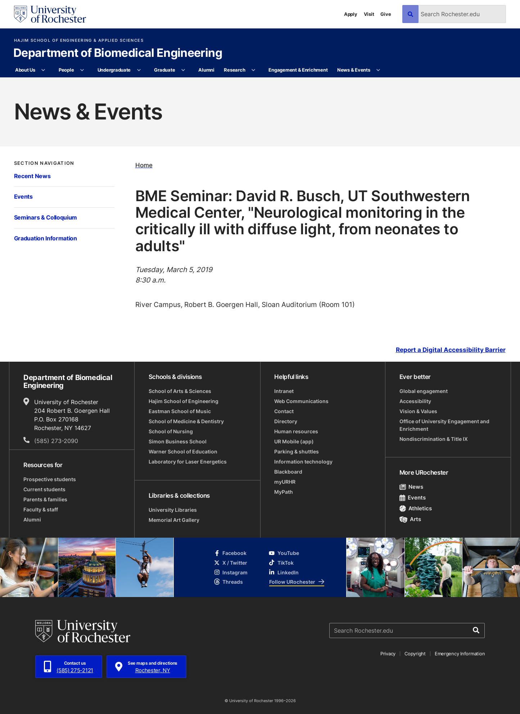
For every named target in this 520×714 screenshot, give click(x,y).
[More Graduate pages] (183, 70)
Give (385, 14)
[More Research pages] (253, 70)
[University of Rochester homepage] (50, 14)
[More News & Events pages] (378, 70)
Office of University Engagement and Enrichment (444, 425)
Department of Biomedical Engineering (117, 53)
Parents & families (45, 499)
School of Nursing (171, 431)
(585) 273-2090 (56, 441)
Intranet (284, 391)
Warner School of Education (183, 451)
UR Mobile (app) (294, 441)
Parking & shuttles (296, 451)
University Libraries (173, 509)
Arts (410, 519)
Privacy (387, 653)
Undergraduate (114, 70)
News (411, 487)
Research (234, 70)
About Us (25, 70)
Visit (369, 14)
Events (23, 196)
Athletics (415, 508)
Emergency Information (460, 653)
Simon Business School (178, 441)
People (66, 70)
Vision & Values (418, 411)
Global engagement (423, 391)
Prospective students (49, 479)
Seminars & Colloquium (45, 217)
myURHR (284, 481)
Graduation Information (45, 238)
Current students (44, 489)
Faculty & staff (40, 509)
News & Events (353, 70)
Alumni (206, 70)
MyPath (283, 491)
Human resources (296, 431)
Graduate (164, 70)
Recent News (32, 176)
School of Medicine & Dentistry (186, 421)
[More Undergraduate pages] (139, 70)
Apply (350, 14)
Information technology (303, 461)
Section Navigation (44, 163)
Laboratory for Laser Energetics (188, 461)
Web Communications (301, 401)
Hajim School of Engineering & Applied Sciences (79, 40)
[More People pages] (82, 70)
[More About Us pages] (43, 70)
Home (144, 165)
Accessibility (415, 401)
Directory (285, 421)
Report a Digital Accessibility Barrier (451, 350)
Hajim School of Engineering (183, 401)
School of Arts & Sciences (180, 391)
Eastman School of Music (180, 411)
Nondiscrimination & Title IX (433, 438)
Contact (284, 411)
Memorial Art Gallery (174, 519)
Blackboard (288, 471)
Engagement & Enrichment (297, 70)
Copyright (415, 653)
